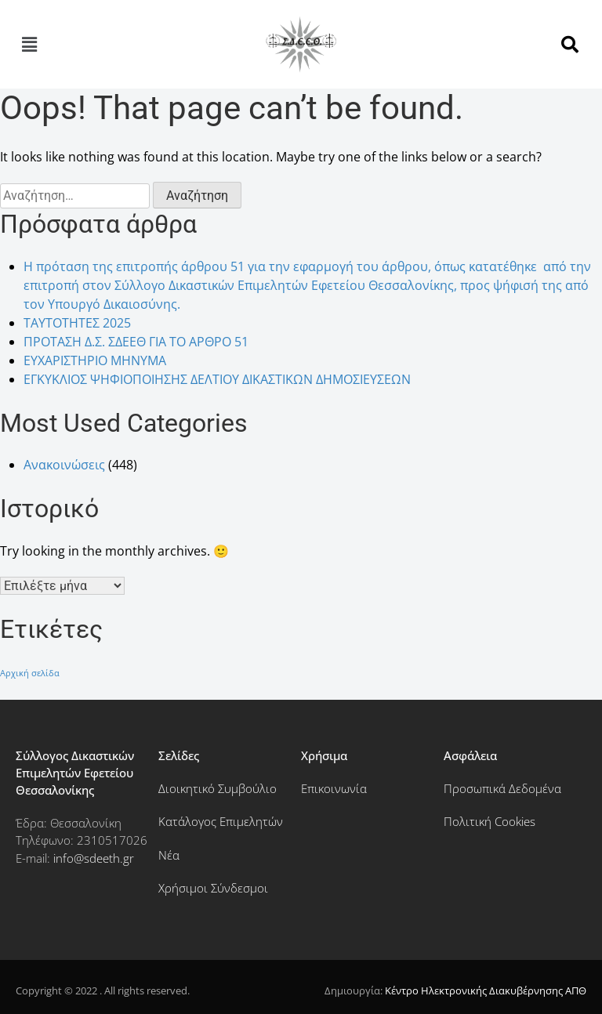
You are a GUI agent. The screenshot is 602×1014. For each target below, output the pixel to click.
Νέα (169, 855)
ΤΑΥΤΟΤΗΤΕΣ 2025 (77, 322)
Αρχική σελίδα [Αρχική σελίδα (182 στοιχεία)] (30, 673)
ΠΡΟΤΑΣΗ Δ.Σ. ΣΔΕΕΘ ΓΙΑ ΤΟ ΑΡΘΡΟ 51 (136, 341)
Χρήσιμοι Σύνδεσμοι (213, 888)
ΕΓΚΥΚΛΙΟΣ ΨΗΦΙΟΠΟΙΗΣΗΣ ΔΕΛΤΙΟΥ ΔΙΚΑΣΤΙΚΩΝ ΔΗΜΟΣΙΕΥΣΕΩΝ (217, 379)
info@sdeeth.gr (93, 858)
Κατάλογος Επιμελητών (220, 821)
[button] (29, 44)
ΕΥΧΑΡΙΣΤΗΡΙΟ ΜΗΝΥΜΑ (95, 360)
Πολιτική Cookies (489, 821)
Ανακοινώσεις (64, 464)
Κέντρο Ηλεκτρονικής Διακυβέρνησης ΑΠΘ (485, 990)
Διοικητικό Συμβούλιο (217, 788)
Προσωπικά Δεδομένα (502, 788)
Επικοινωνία (334, 788)
